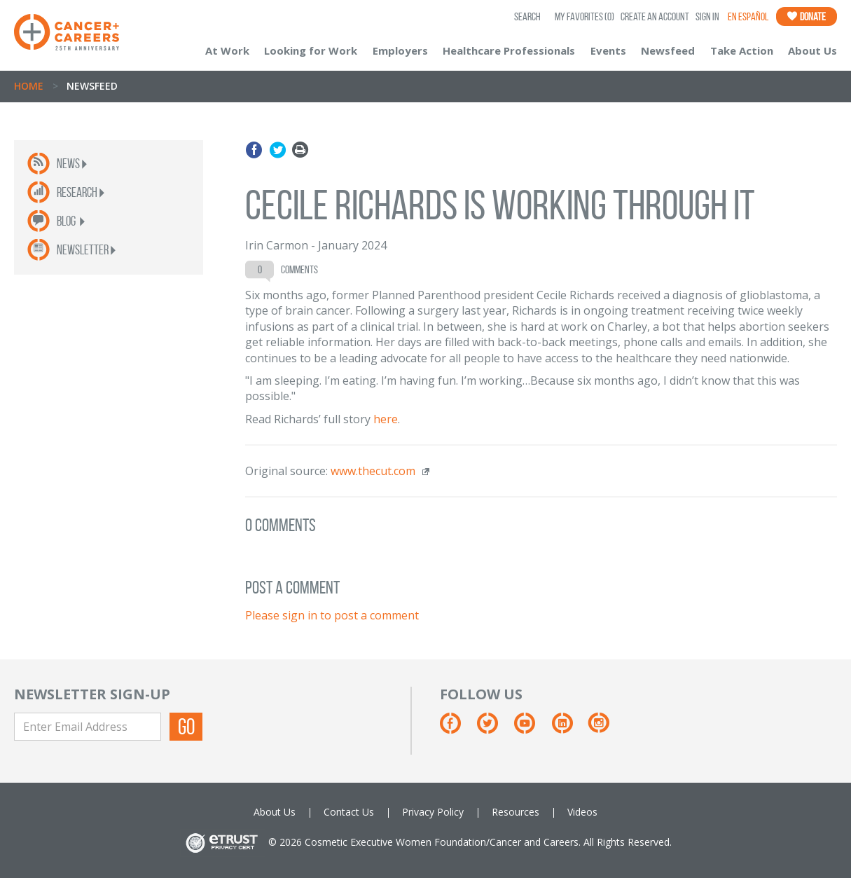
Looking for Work (310, 50)
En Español (748, 16)
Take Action (741, 50)
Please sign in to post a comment (332, 615)
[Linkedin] (569, 728)
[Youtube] (531, 728)
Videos (582, 811)
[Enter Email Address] (87, 727)
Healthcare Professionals (509, 50)
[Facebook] (457, 728)
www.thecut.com (373, 471)
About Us (812, 50)
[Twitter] (494, 728)
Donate (806, 16)
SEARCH (527, 16)
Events (608, 50)
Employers (400, 50)
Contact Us (349, 811)
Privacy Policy (433, 811)
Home (28, 85)
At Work (227, 50)
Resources (515, 811)
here (385, 419)
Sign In (707, 16)
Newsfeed (668, 50)
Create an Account (655, 16)
